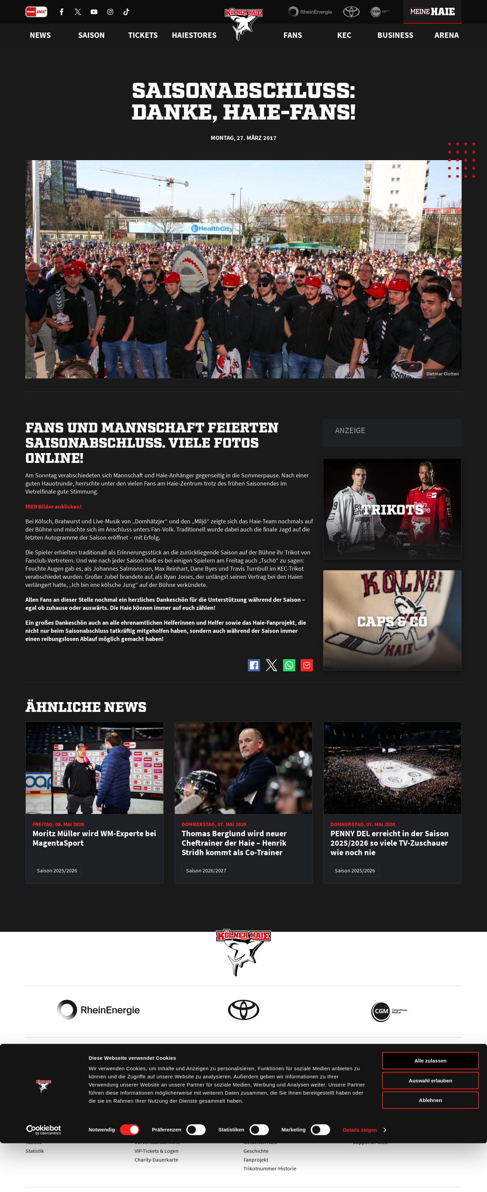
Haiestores (194, 35)
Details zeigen (360, 1179)
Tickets (143, 35)
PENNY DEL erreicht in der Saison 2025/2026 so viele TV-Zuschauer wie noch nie (389, 843)
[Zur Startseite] (243, 27)
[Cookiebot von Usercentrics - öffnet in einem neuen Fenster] (43, 1179)
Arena (447, 35)
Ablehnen (430, 1149)
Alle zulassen (430, 1109)
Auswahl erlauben (430, 1129)
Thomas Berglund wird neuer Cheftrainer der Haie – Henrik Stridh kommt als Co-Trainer (234, 843)
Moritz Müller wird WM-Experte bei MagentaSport (94, 838)
